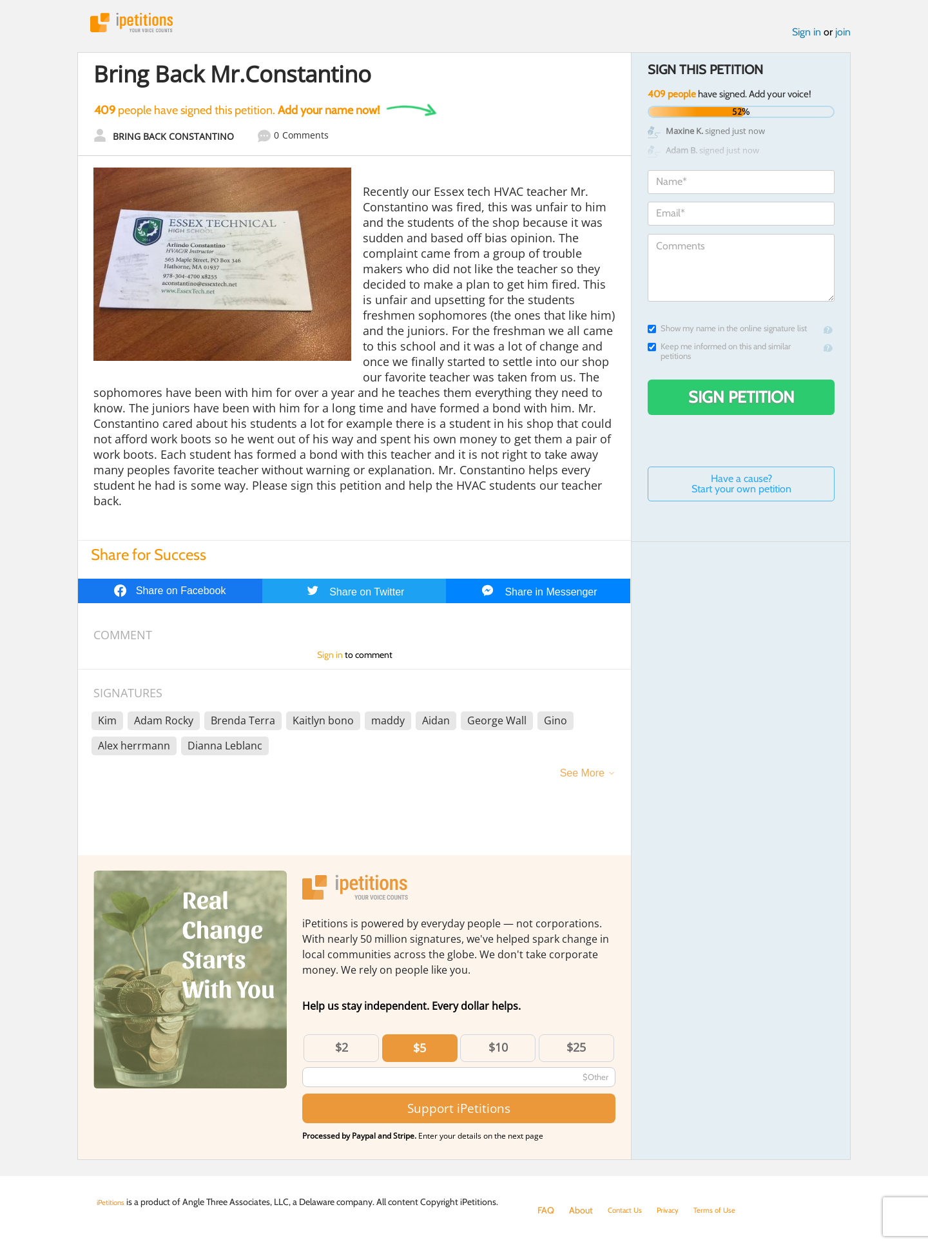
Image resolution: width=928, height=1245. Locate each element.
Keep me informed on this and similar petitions (719, 357)
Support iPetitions (458, 1114)
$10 (498, 1053)
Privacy (679, 1210)
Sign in (806, 38)
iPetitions (143, 25)
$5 (419, 1053)
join (843, 38)
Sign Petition (741, 402)
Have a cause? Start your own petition (741, 489)
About (581, 1210)
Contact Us (629, 1210)
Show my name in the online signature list (727, 334)
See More (582, 778)
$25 (576, 1053)
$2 (341, 1053)
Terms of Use (732, 1210)
